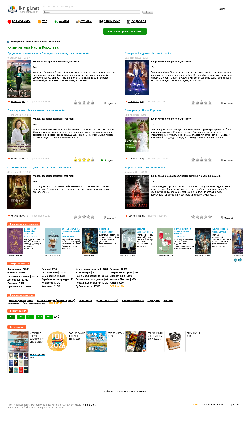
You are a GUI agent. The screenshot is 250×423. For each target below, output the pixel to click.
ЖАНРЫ (64, 21)
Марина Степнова (145, 232)
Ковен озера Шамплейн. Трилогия (30, 231)
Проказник (104, 229)
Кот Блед (141, 229)
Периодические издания (89, 279)
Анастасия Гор (30, 236)
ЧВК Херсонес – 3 (220, 229)
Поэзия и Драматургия (88, 282)
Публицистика (84, 286)
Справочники (117, 276)
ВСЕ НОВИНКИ (21, 21)
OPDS (195, 404)
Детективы (13, 279)
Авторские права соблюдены (125, 31)
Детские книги (50, 272)
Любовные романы (210, 176)
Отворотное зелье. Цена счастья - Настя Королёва (39, 167)
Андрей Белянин (106, 232)
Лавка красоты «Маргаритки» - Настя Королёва (37, 110)
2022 (49, 316)
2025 (20, 316)
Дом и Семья (49, 276)
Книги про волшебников (54, 61)
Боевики (12, 283)
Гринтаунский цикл (34, 303)
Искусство (47, 282)
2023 (39, 316)
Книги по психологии (88, 269)
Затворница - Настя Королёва (143, 110)
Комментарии (18, 101)
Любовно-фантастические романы (178, 176)
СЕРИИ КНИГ (112, 21)
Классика (47, 286)
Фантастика (14, 269)
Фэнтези (74, 61)
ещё (56, 316)
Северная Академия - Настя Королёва (149, 53)
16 (34, 67)
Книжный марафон (133, 300)
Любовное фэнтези (169, 61)
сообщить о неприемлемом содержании (125, 391)
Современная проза (121, 272)
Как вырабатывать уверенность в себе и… (71, 231)
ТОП (44, 21)
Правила (234, 404)
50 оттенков (85, 300)
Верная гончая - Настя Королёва (145, 167)
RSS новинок (208, 404)
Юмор (113, 282)
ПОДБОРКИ (138, 21)
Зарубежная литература (55, 279)
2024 (30, 316)
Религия (114, 269)
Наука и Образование (88, 276)
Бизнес (46, 269)
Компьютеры (83, 272)
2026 (11, 316)
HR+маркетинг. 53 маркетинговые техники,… (182, 231)
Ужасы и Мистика (119, 279)
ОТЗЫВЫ (86, 21)
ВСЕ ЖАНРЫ (117, 286)
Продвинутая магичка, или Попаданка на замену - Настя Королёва (49, 53)
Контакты (222, 404)
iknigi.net (90, 404)
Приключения (15, 286)
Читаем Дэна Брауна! (21, 300)
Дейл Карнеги (68, 236)
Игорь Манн (179, 236)
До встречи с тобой (107, 300)
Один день (153, 300)
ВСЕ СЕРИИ (55, 303)
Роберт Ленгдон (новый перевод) (56, 300)
